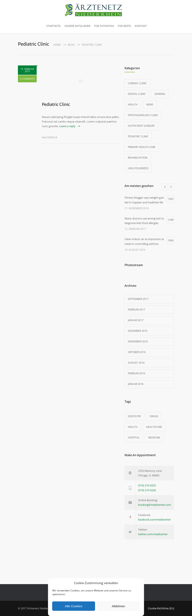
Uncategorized (138, 168)
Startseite (53, 26)
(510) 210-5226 (147, 490)
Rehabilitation (137, 157)
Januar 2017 (135, 320)
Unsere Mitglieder (77, 26)
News (149, 104)
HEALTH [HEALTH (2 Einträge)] (132, 427)
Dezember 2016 (137, 331)
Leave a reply (67, 126)
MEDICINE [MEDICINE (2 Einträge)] (154, 437)
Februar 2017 (136, 309)
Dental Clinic (137, 94)
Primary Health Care (141, 147)
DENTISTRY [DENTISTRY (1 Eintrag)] (134, 416)
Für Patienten (104, 26)
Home (57, 44)
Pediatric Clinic (56, 104)
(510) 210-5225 (147, 485)
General (160, 94)
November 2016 (138, 341)
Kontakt (141, 26)
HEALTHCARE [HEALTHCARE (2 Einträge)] (154, 427)
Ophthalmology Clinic (143, 115)
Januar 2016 (135, 384)
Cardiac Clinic (137, 83)
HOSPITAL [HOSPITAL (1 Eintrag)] (134, 437)
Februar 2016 (136, 373)
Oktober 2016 (137, 352)
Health (132, 104)
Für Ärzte (124, 26)
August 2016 (136, 362)
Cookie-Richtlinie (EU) (161, 608)
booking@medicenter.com (154, 505)
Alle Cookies (73, 606)
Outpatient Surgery (141, 126)
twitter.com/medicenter (153, 534)
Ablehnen (118, 606)
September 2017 (138, 299)
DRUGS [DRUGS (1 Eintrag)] (154, 416)
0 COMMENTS (27, 78)
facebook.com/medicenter (154, 519)
